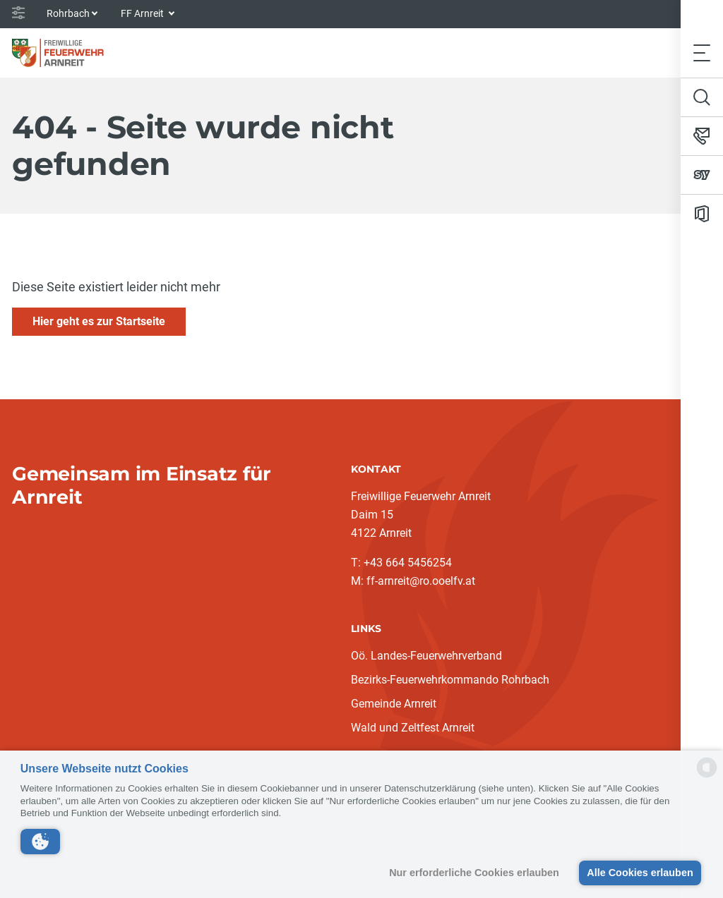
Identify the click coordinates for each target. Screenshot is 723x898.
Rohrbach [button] (68, 13)
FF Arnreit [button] (143, 13)
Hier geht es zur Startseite (98, 321)
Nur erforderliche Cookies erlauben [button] (474, 872)
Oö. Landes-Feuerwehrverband (426, 655)
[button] (40, 841)
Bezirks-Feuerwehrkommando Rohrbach (450, 679)
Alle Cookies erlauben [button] (640, 872)
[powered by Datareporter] (706, 776)
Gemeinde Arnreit (393, 703)
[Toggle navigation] (702, 52)
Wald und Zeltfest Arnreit (412, 727)
